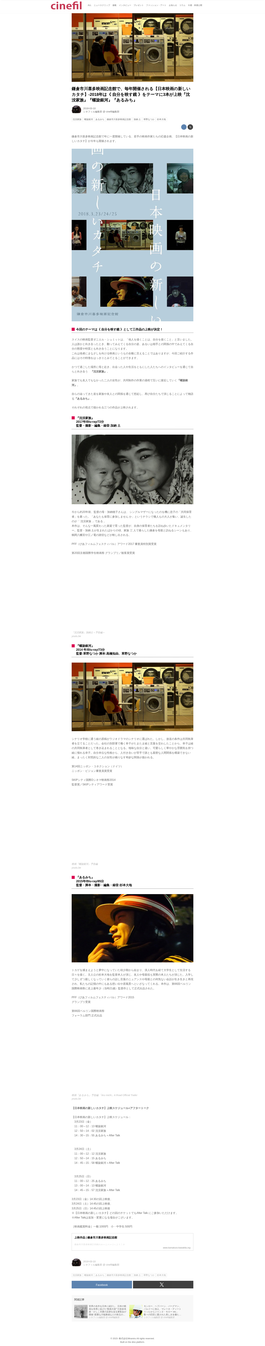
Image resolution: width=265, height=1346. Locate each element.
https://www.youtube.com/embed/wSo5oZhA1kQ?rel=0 (132, 826)
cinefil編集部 (112, 111)
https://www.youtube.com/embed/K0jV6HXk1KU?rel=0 (132, 595)
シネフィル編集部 (92, 111)
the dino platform (136, 1342)
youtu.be (76, 636)
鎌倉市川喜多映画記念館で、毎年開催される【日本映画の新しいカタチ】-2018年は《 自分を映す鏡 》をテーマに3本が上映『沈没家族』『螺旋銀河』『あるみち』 (131, 94)
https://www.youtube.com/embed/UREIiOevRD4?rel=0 (132, 1057)
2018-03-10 (89, 108)
